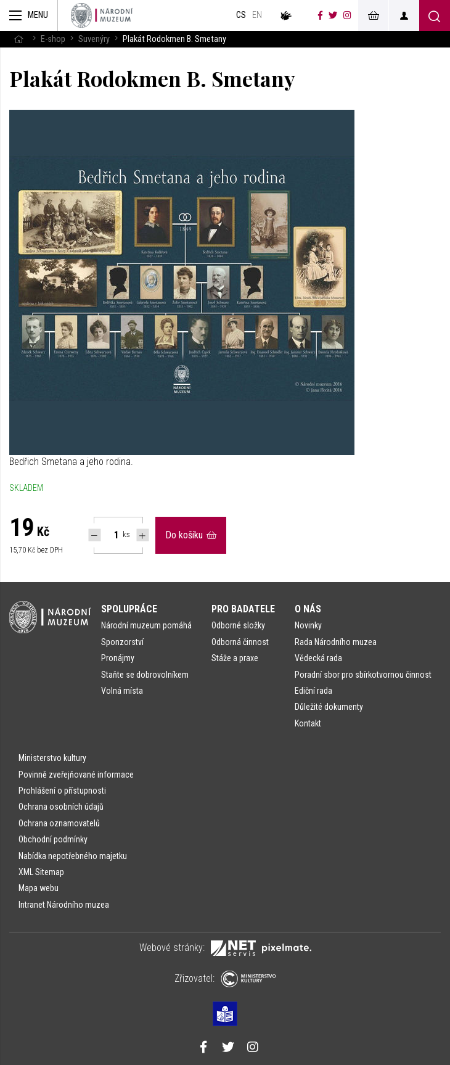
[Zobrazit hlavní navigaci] (29, 15)
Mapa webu (38, 888)
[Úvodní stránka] (102, 15)
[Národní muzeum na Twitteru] (332, 15)
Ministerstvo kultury (52, 758)
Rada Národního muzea (336, 642)
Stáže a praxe (234, 658)
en (257, 15)
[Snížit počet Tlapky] (95, 535)
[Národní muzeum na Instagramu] (347, 15)
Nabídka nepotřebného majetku (72, 856)
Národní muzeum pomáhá (146, 625)
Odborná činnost (240, 642)
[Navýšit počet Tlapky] (143, 535)
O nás (308, 609)
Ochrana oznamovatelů (59, 823)
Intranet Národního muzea (63, 905)
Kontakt (308, 723)
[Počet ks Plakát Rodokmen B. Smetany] (109, 535)
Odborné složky (238, 625)
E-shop (53, 39)
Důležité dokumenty (329, 707)
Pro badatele (243, 609)
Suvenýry (94, 39)
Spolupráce (129, 609)
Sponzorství (122, 642)
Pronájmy (117, 658)
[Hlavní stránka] (18, 39)
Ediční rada (313, 691)
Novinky (308, 625)
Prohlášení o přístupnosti (62, 791)
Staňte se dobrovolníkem (145, 675)
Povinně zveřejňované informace (76, 774)
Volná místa (122, 691)
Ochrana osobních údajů (61, 807)
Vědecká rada (318, 658)
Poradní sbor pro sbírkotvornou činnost (363, 675)
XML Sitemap (41, 872)
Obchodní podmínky (53, 839)
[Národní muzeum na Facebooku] (320, 15)
